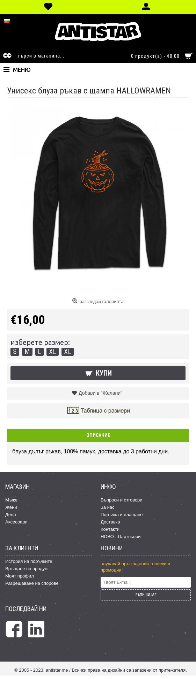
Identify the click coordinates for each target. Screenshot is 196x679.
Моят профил (19, 576)
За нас (108, 507)
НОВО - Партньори (121, 536)
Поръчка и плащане (122, 514)
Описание (98, 435)
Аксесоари (16, 522)
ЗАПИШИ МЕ (146, 595)
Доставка (110, 522)
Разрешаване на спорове (32, 583)
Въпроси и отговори (122, 500)
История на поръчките (28, 561)
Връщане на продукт (27, 568)
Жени (11, 507)
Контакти (110, 529)
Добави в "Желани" (100, 393)
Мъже (11, 500)
